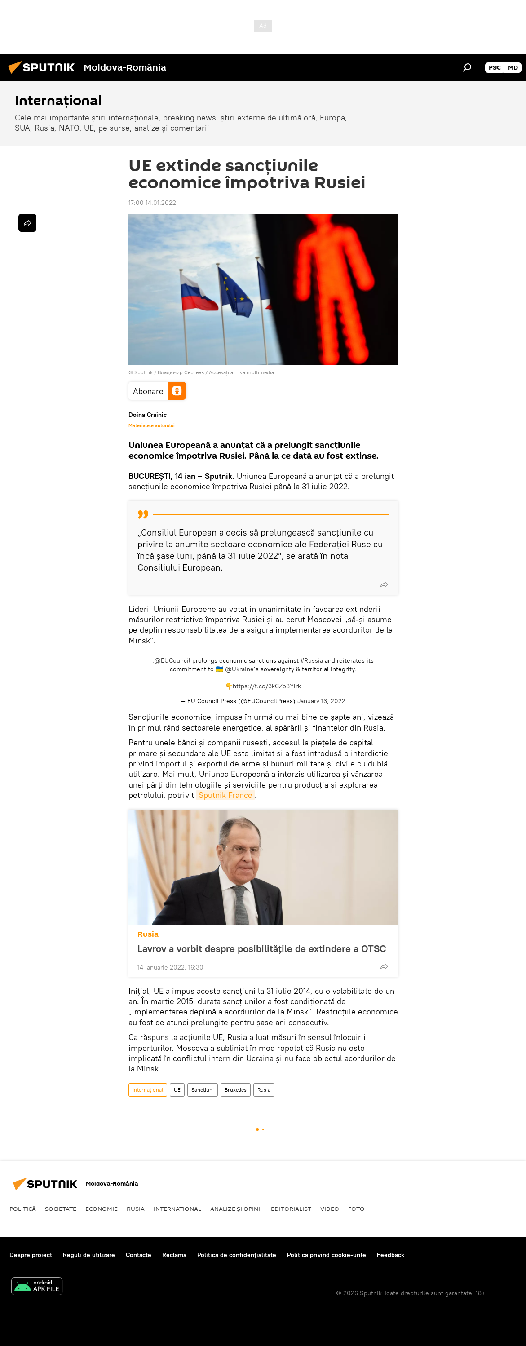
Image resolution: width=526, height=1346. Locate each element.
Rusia (148, 934)
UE (177, 1089)
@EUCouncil (172, 660)
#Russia (312, 660)
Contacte (138, 1255)
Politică (22, 1208)
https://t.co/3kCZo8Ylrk (267, 686)
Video (329, 1208)
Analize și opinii (236, 1208)
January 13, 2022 (321, 701)
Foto (356, 1208)
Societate (60, 1208)
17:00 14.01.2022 (152, 203)
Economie (101, 1208)
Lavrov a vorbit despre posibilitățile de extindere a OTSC (261, 948)
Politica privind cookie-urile (326, 1255)
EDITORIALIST (291, 1208)
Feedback (390, 1255)
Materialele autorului (151, 425)
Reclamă (174, 1255)
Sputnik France (225, 795)
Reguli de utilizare (89, 1255)
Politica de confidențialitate (236, 1255)
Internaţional (148, 1089)
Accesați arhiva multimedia (241, 372)
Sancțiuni (202, 1089)
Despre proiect (30, 1255)
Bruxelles (236, 1089)
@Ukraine (239, 669)
